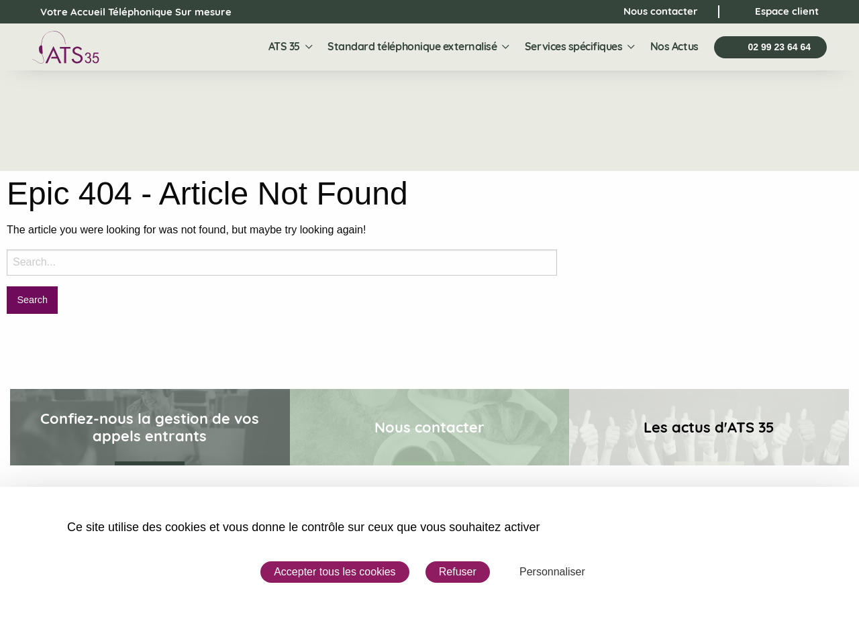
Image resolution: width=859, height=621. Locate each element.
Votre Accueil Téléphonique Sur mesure (124, 12)
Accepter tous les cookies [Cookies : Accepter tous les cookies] (334, 571)
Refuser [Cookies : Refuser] (457, 571)
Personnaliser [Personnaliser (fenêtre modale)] (552, 571)
